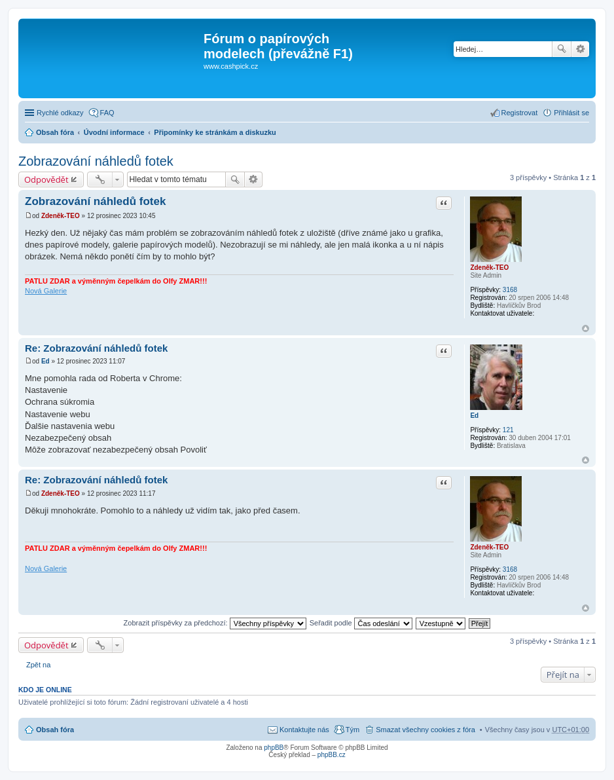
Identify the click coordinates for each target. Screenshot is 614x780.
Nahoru (585, 328)
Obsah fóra (55, 132)
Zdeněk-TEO (489, 267)
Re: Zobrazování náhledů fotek (96, 348)
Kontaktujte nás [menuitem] (304, 730)
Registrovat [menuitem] (519, 113)
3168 (510, 289)
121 (508, 430)
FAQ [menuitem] (107, 113)
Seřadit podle (361, 623)
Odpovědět (46, 179)
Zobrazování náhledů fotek (95, 161)
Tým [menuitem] (352, 730)
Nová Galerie (46, 291)
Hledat (561, 49)
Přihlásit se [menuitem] (571, 113)
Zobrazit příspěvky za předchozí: (215, 623)
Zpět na (38, 665)
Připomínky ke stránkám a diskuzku (215, 132)
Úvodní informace (114, 132)
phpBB (273, 747)
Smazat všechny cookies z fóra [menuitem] (425, 730)
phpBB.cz (331, 754)
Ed (474, 415)
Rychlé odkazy (60, 113)
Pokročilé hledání (580, 49)
